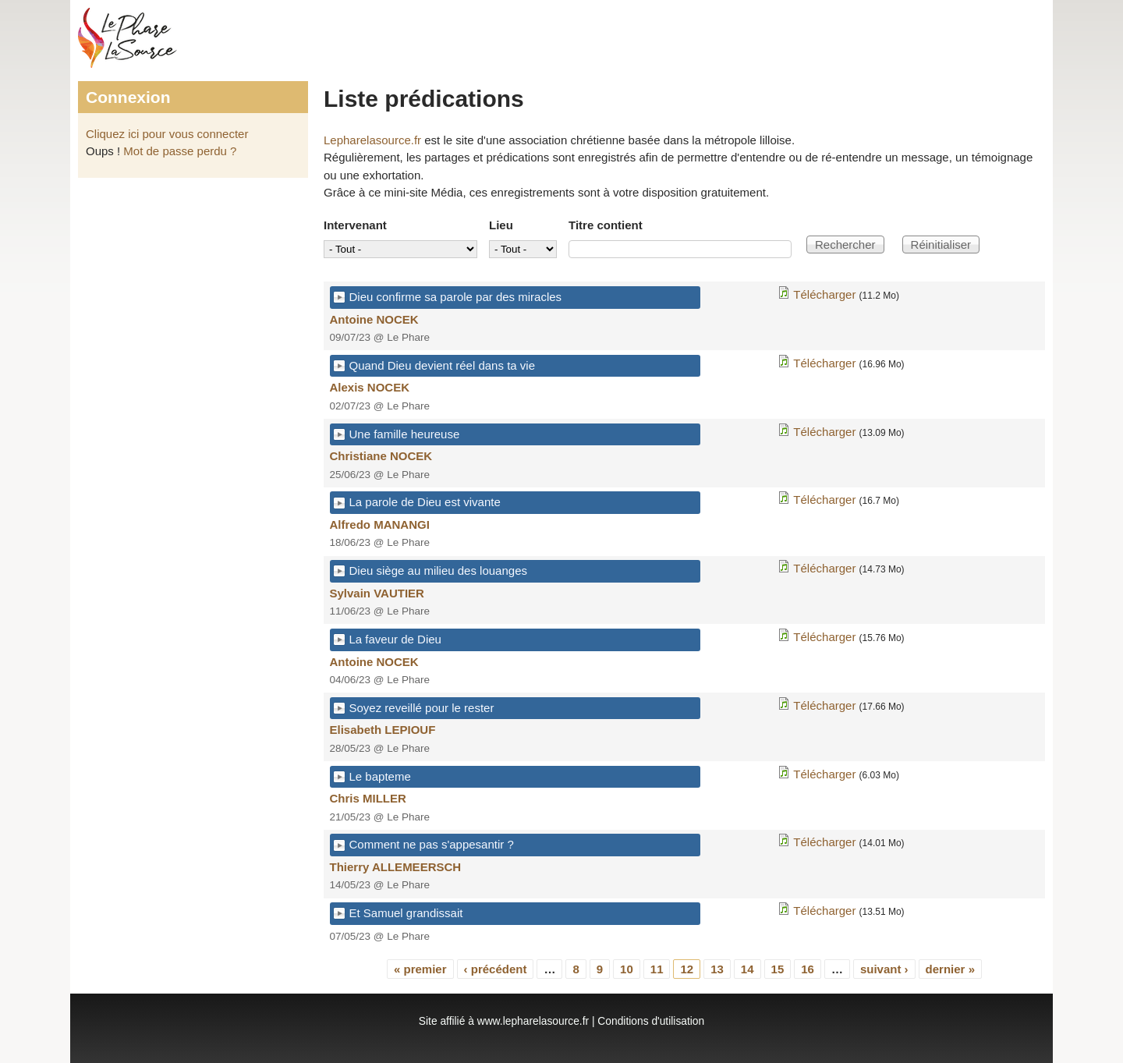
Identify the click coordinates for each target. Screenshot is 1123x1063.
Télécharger (824, 294)
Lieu (501, 225)
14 (747, 969)
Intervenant (355, 225)
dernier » (950, 969)
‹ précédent (495, 969)
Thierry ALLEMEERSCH (396, 866)
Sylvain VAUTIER (377, 593)
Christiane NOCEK (381, 455)
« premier (420, 969)
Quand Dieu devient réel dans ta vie (442, 365)
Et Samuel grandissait (406, 912)
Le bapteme (380, 776)
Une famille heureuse (404, 434)
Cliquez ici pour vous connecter (167, 133)
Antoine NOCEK (374, 319)
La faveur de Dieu (395, 639)
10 (626, 969)
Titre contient (606, 225)
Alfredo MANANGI (380, 524)
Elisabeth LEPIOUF (383, 729)
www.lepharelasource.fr (533, 1021)
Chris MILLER (368, 798)
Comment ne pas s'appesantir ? (431, 844)
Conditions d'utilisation (650, 1021)
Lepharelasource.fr (372, 140)
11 (657, 969)
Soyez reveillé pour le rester (421, 707)
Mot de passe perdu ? (179, 151)
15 (778, 969)
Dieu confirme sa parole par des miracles (455, 296)
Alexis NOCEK (370, 387)
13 (717, 969)
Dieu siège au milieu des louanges (438, 570)
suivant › (884, 969)
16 (807, 969)
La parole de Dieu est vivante (425, 501)
